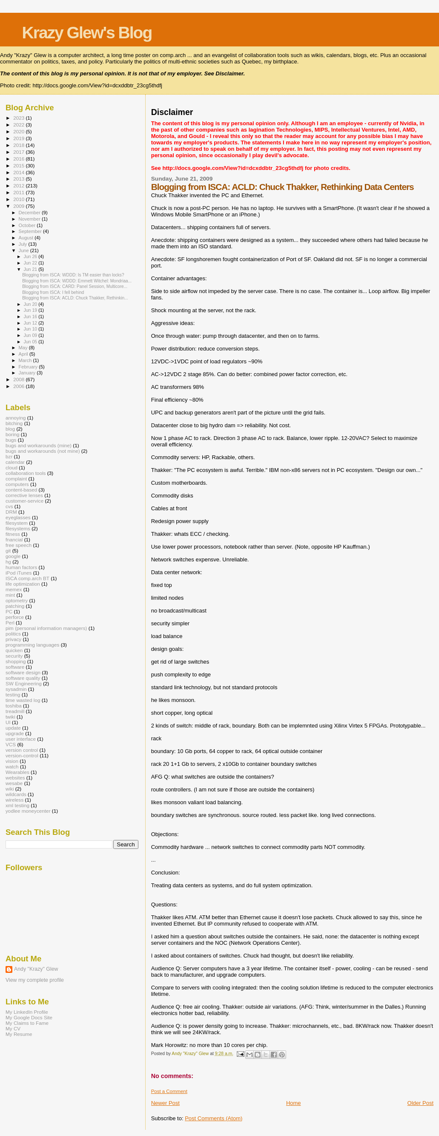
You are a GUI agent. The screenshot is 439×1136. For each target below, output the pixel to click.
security (14, 656)
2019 (19, 138)
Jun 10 (30, 328)
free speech (19, 545)
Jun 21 (30, 269)
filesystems (18, 528)
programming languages (32, 644)
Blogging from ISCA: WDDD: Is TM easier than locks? (73, 275)
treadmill (15, 711)
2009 (19, 206)
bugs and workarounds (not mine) (43, 451)
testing (13, 694)
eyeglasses (18, 517)
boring (13, 434)
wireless (14, 799)
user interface (21, 739)
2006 (19, 386)
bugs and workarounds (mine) (39, 445)
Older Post (420, 1103)
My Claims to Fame (27, 1023)
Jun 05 (30, 341)
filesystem (17, 523)
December (30, 212)
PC (9, 611)
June (24, 250)
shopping (16, 661)
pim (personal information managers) (46, 628)
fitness (13, 534)
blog (10, 428)
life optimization (23, 584)
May (24, 347)
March (26, 360)
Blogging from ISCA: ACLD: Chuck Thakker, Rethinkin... (75, 298)
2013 (19, 178)
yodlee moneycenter (28, 811)
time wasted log (23, 700)
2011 (19, 192)
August (27, 237)
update (13, 727)
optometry (17, 600)
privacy (13, 639)
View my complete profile (35, 980)
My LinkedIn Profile (27, 1012)
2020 (19, 131)
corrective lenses (24, 495)
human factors (21, 567)
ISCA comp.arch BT (27, 578)
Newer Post (165, 1103)
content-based (21, 489)
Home (293, 1103)
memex (14, 589)
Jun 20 (30, 304)
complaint (16, 478)
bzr (9, 456)
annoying (16, 417)
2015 (19, 165)
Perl (10, 622)
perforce (15, 617)
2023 (19, 118)
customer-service (24, 500)
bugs (11, 440)
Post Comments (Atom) (213, 1118)
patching (15, 606)
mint (10, 595)
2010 (19, 199)
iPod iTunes (19, 572)
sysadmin (16, 689)
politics (13, 633)
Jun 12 (30, 322)
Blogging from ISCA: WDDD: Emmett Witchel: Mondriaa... (77, 281)
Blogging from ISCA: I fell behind (53, 292)
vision (12, 761)
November (30, 218)
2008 (19, 379)
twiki (10, 716)
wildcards (16, 794)
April (24, 354)
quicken (14, 650)
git (8, 550)
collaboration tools (26, 473)
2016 (19, 158)
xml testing (17, 805)
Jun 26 (30, 256)
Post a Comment (169, 1091)
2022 (19, 124)
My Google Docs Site (29, 1017)
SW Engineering (24, 683)
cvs (9, 506)
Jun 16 (30, 316)
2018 (19, 145)
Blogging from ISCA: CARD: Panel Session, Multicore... (74, 286)
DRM (11, 512)
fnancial (14, 539)
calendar (15, 462)
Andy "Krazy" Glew (36, 969)
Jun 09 (30, 335)
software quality (23, 678)
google (13, 556)
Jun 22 (30, 262)
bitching (14, 423)
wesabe (14, 783)
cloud (11, 467)
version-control (22, 755)
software (15, 667)
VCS (11, 744)
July (24, 244)
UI (8, 722)
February (29, 366)
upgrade (15, 733)
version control (22, 750)
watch (12, 766)
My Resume (19, 1034)
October (28, 225)
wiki (10, 788)
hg (8, 561)
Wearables (17, 772)
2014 (19, 172)
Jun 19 (30, 310)
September (31, 231)
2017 (19, 152)
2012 (19, 185)
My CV (13, 1028)
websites (15, 777)
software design (23, 672)
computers (17, 484)
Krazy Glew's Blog (87, 32)
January (28, 372)
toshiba (14, 705)
